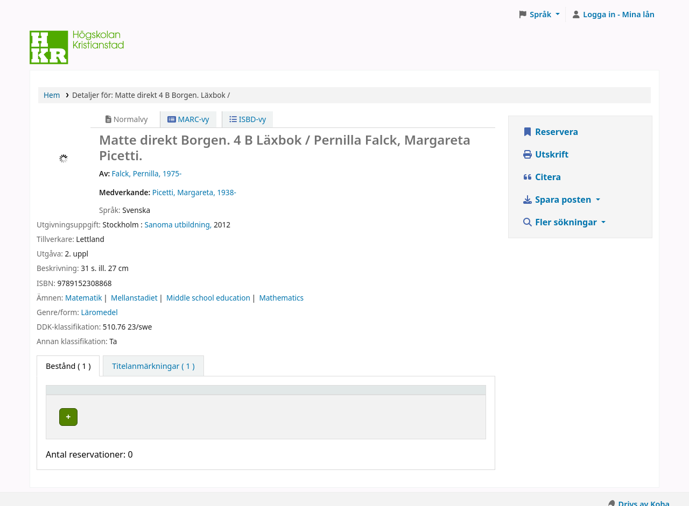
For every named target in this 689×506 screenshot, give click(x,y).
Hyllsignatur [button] (318, 395)
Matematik (83, 298)
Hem (52, 95)
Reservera (550, 132)
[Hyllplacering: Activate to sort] (228, 395)
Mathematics (281, 298)
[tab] (153, 366)
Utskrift (545, 154)
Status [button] (424, 395)
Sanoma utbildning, (178, 224)
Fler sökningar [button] (560, 222)
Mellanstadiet (134, 298)
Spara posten (557, 199)
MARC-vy (188, 119)
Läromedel (99, 312)
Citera (541, 177)
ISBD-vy (247, 119)
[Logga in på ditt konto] (613, 14)
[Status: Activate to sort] (446, 395)
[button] (539, 14)
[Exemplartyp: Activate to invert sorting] (106, 395)
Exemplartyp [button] (75, 395)
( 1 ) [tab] (68, 366)
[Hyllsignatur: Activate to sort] (348, 395)
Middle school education (208, 298)
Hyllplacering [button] (196, 395)
